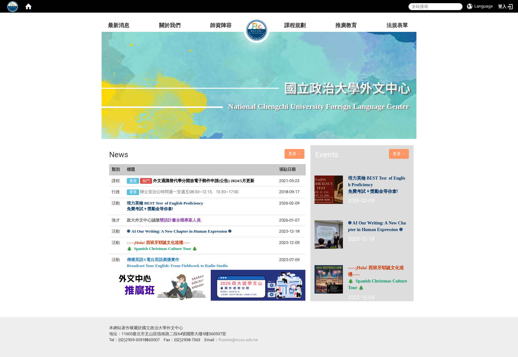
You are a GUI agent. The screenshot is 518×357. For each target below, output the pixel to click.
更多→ (294, 153)
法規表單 (397, 25)
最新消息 (118, 25)
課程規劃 (295, 25)
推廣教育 (346, 25)
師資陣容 (221, 25)
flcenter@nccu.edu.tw (238, 339)
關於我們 (169, 25)
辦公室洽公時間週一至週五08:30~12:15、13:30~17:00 (189, 191)
